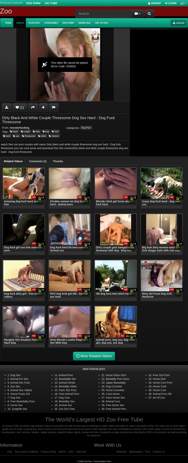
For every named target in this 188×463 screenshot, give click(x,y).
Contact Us (159, 451)
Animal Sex (65, 405)
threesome (28, 136)
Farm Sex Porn (67, 390)
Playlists (34, 23)
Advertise (121, 451)
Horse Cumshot (115, 390)
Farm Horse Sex (115, 397)
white (42, 136)
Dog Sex (15, 375)
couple (25, 131)
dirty (36, 131)
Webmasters (136, 451)
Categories (51, 23)
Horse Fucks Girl (20, 393)
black (14, 131)
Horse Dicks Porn (116, 375)
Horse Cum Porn (162, 382)
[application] (65, 64)
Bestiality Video (68, 386)
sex (16, 136)
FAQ (9, 451)
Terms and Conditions (26, 451)
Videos (20, 23)
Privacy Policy (48, 451)
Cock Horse (112, 393)
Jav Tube (51, 3)
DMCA (62, 451)
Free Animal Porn (69, 393)
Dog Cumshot (114, 386)
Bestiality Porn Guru (117, 378)
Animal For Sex (19, 378)
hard (6, 136)
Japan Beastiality (116, 382)
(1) (20, 107)
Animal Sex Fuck (20, 382)
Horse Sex (84, 23)
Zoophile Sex (19, 408)
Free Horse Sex (115, 405)
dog (46, 131)
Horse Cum (159, 390)
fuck (55, 131)
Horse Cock (159, 386)
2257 (71, 451)
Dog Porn (33, 3)
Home (8, 23)
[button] (183, 3)
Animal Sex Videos (21, 390)
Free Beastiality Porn (22, 401)
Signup (154, 3)
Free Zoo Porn (161, 375)
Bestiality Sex (67, 401)
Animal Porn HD (162, 393)
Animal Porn (66, 375)
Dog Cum (64, 397)
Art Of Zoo (159, 397)
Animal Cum (113, 401)
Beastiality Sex (67, 378)
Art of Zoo (101, 23)
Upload (178, 22)
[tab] (13, 161)
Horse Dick (159, 378)
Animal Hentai (67, 382)
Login (170, 3)
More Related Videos (94, 356)
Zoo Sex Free (67, 408)
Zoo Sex (15, 386)
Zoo (13, 11)
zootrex (54, 136)
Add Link (81, 451)
